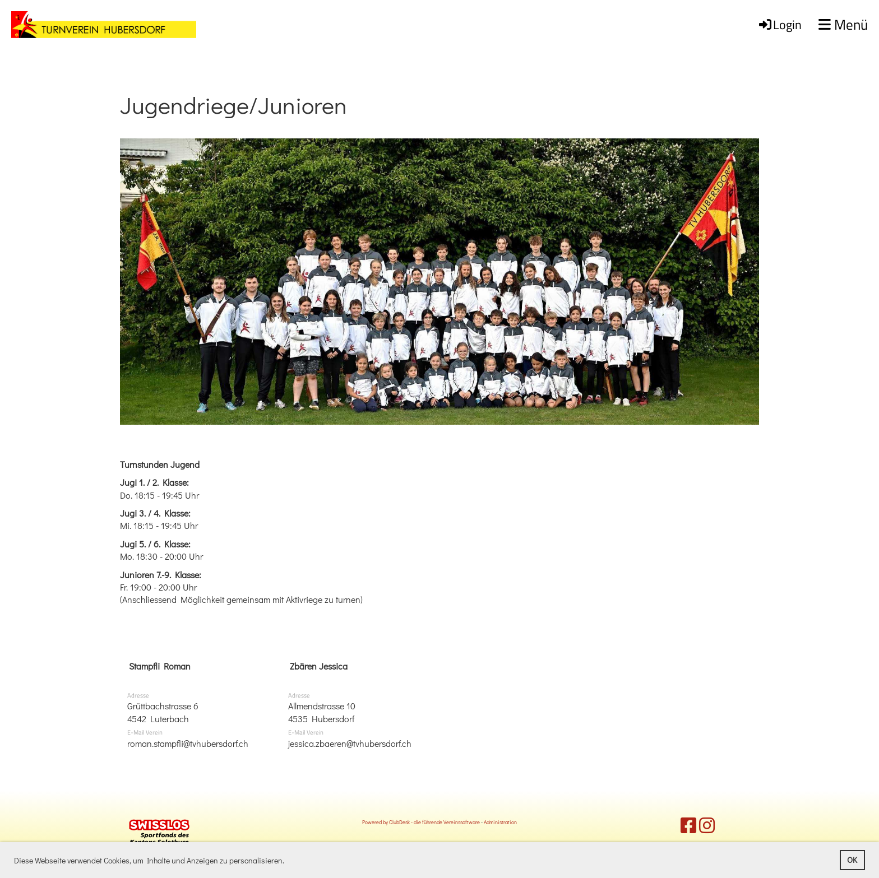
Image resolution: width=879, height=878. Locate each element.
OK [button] (852, 859)
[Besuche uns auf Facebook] (688, 825)
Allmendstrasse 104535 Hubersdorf (321, 712)
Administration (500, 822)
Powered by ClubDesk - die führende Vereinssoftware (421, 822)
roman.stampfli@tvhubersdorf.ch (187, 743)
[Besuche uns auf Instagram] (707, 825)
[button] (287, 861)
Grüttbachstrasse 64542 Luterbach (162, 712)
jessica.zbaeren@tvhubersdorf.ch (349, 743)
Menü (843, 25)
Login (779, 24)
